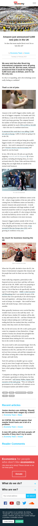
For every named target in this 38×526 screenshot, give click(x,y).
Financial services (21, 392)
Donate (19, 474)
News (20, 415)
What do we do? (19, 483)
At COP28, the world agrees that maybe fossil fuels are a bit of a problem (17, 422)
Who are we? (19, 489)
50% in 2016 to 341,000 (28, 125)
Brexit (11, 392)
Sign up (31, 496)
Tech (5, 395)
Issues (26, 53)
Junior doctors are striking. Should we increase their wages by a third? (18, 411)
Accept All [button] (19, 521)
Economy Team (16, 53)
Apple (5, 392)
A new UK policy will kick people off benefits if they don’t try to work (18, 433)
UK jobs (12, 395)
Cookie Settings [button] (8, 521)
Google (30, 392)
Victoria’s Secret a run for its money (17, 147)
